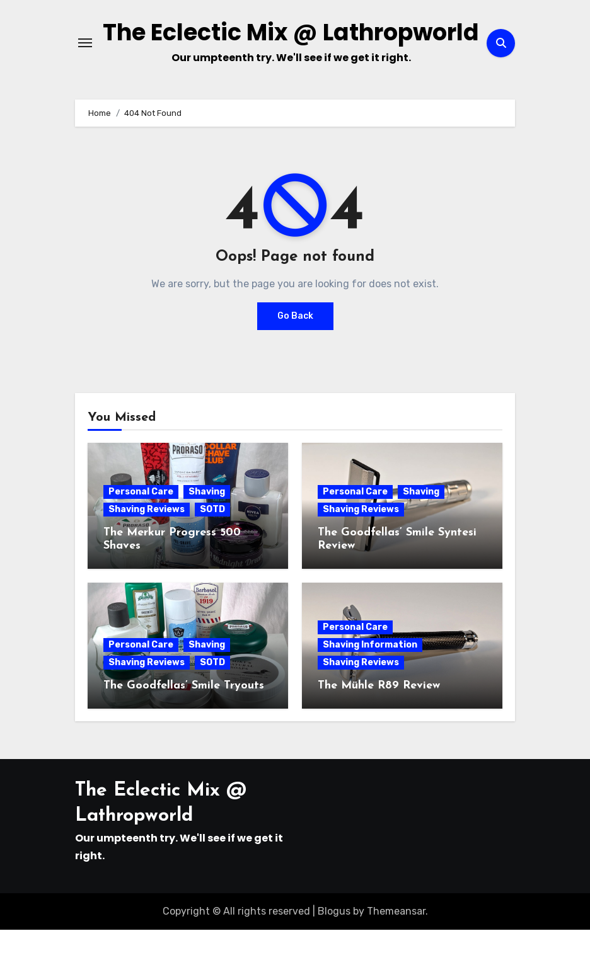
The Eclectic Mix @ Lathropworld (291, 50)
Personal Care (140, 527)
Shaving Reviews (146, 544)
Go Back (295, 351)
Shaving (206, 527)
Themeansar (396, 946)
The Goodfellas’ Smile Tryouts (183, 721)
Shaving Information (370, 680)
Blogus (334, 946)
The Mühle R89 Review (379, 721)
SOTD (212, 544)
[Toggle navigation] (85, 60)
